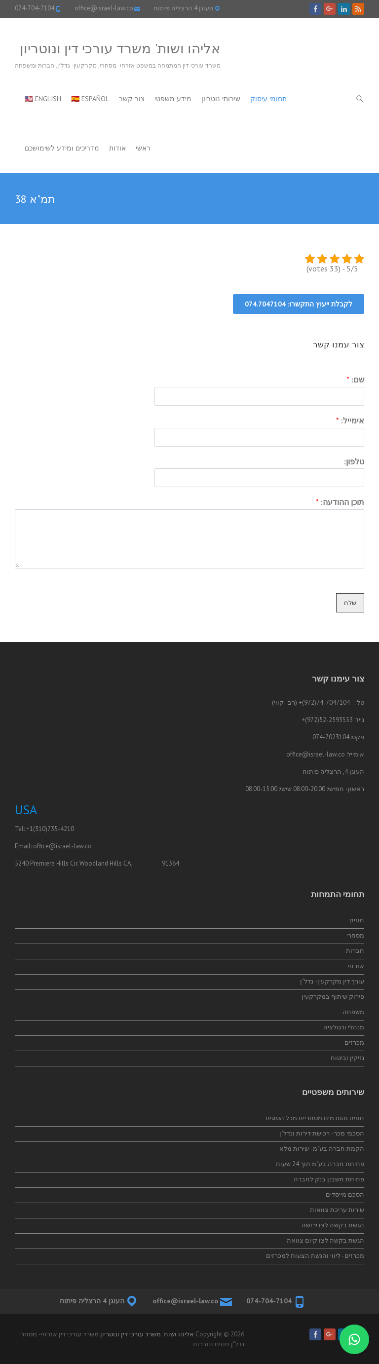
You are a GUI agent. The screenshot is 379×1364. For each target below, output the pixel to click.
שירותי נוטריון (220, 98)
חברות (355, 951)
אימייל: (350, 420)
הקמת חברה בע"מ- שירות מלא (321, 1148)
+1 (29, 829)
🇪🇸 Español (90, 98)
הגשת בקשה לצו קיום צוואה (325, 1240)
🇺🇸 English (43, 98)
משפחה (353, 1012)
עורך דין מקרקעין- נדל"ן (332, 981)
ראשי (143, 148)
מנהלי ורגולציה (343, 1027)
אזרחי (356, 966)
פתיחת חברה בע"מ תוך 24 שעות (320, 1164)
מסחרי (355, 935)
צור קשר (132, 98)
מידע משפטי (172, 98)
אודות (117, 148)
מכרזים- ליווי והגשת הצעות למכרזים (315, 1255)
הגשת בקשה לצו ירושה (333, 1225)
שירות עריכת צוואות (337, 1210)
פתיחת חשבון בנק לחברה (329, 1179)
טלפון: (354, 461)
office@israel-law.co (104, 8)
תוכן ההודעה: (340, 502)
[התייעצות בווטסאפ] (354, 1339)
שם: (355, 379)
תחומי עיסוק (268, 98)
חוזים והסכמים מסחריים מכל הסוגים (314, 1118)
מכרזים (354, 1042)
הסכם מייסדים (345, 1194)
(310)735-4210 (53, 829)
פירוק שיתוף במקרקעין (333, 996)
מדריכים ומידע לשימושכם (62, 148)
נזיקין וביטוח (347, 1058)
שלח (350, 603)
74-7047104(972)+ (324, 702)
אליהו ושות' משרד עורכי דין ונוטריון (120, 48)
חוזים (356, 920)
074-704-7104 (34, 8)
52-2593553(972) (329, 720)
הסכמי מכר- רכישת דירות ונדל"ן (321, 1133)
